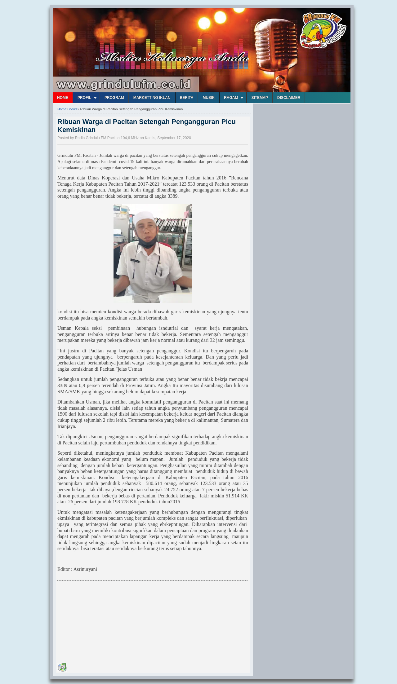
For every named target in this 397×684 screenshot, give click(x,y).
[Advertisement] (103, 622)
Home (62, 97)
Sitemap (259, 97)
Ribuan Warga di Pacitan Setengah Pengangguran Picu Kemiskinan (146, 126)
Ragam (231, 97)
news (73, 109)
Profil (84, 97)
